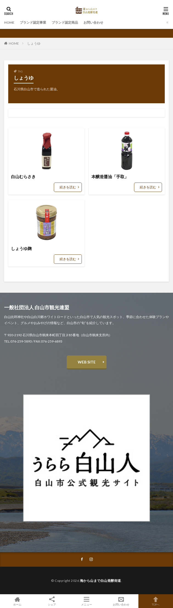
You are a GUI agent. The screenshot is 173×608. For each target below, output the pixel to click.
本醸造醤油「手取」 (110, 176)
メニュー (86, 601)
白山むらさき (23, 176)
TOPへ (155, 601)
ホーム (17, 601)
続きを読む (68, 187)
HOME (9, 22)
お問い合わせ (93, 22)
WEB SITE (87, 362)
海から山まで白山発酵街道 (100, 581)
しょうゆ (33, 43)
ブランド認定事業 (33, 22)
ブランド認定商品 (65, 22)
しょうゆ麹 (21, 248)
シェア (52, 601)
